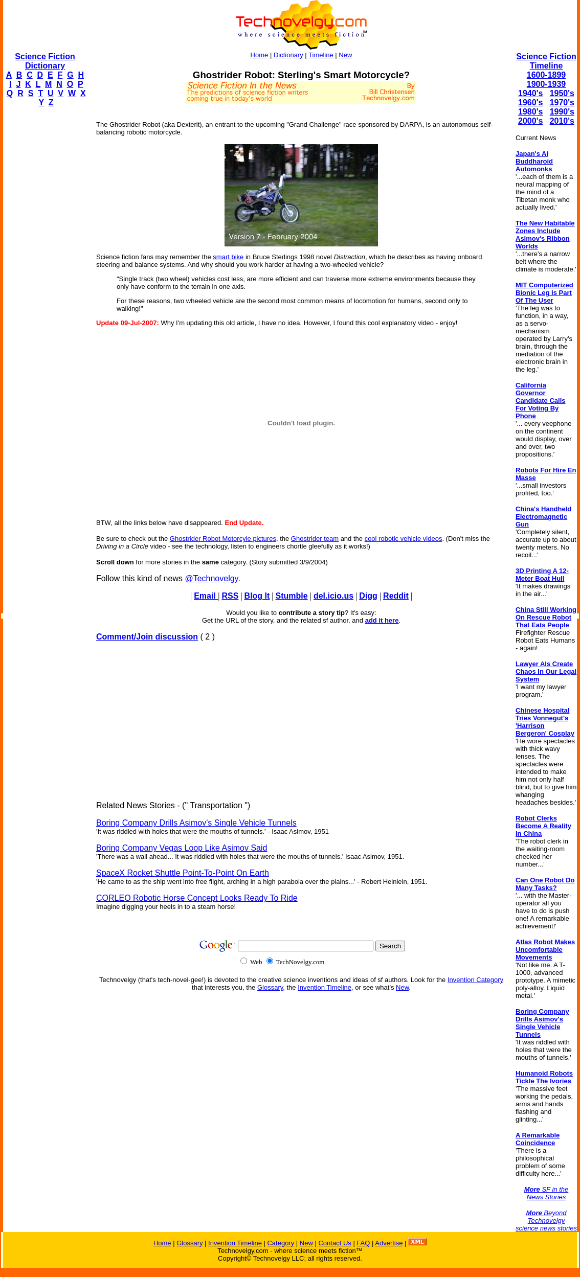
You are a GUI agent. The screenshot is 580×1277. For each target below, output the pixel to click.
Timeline (320, 55)
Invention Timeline (324, 987)
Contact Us (334, 1243)
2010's (562, 121)
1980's (530, 111)
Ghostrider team (315, 538)
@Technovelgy (211, 578)
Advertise (389, 1243)
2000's (530, 121)
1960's (530, 102)
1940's (530, 93)
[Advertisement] (44, 269)
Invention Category (475, 980)
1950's (562, 93)
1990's (562, 111)
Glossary (270, 987)
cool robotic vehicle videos (403, 538)
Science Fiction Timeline (546, 61)
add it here (382, 620)
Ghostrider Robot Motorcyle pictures (223, 538)
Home (260, 55)
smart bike (228, 257)
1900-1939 (546, 84)
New (345, 55)
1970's (562, 102)
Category (280, 1243)
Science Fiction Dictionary (45, 61)
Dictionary (288, 55)
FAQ (363, 1243)
